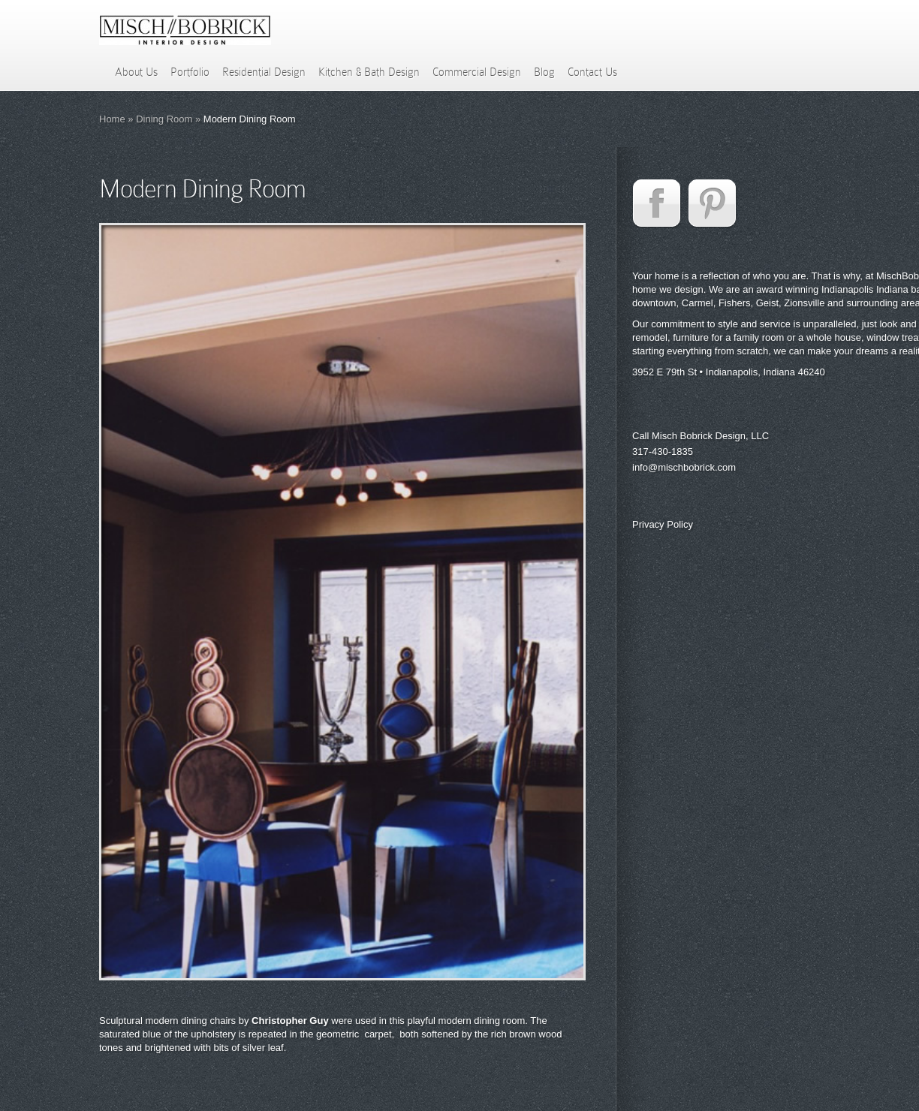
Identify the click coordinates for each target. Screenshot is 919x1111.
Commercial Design (476, 72)
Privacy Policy (662, 524)
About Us (136, 72)
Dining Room (164, 119)
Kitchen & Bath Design (369, 72)
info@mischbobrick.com (684, 467)
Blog (544, 72)
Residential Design (264, 72)
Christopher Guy (290, 1020)
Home (112, 119)
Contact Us (592, 72)
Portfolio (189, 72)
